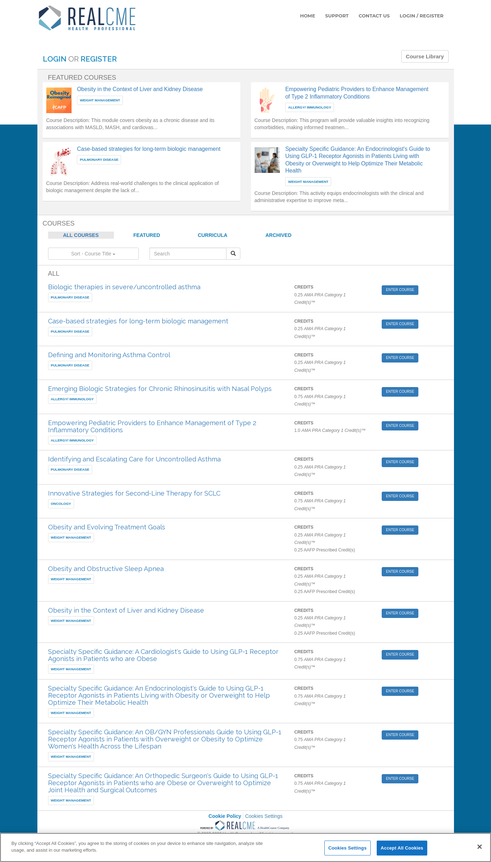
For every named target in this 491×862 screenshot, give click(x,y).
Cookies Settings (263, 816)
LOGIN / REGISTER (422, 15)
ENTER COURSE (400, 290)
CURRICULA (212, 235)
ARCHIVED (278, 235)
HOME (307, 15)
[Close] (479, 847)
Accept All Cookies (402, 848)
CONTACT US (374, 15)
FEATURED (146, 235)
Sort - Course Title (93, 254)
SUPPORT (337, 15)
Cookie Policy (225, 816)
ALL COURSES (81, 235)
